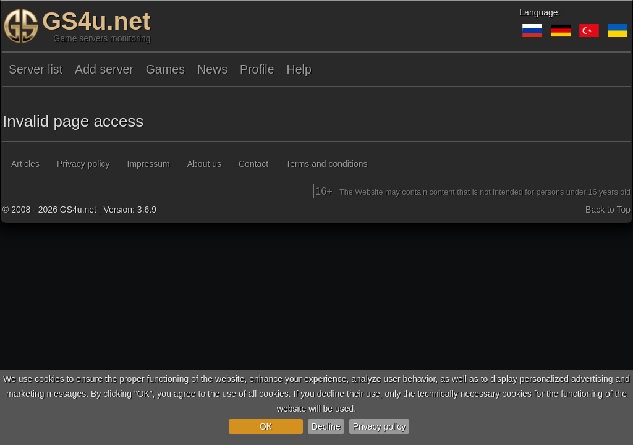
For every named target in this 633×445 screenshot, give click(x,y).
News (212, 69)
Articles (25, 164)
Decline (326, 426)
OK (266, 426)
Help (299, 69)
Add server (104, 69)
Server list (35, 69)
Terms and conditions (326, 164)
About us (204, 164)
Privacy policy (379, 426)
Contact (253, 164)
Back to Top (608, 209)
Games (165, 69)
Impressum (148, 164)
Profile (257, 69)
